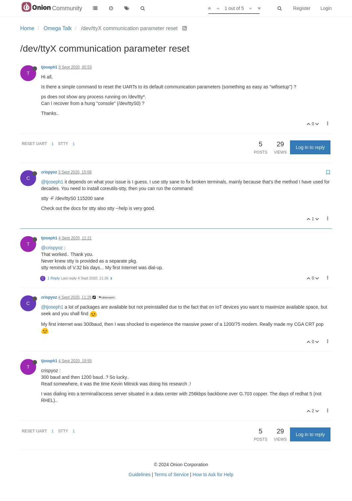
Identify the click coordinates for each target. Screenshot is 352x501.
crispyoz (49, 172)
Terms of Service (171, 474)
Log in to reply (310, 147)
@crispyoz (52, 247)
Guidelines (139, 474)
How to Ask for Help (213, 474)
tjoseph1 (49, 67)
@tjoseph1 (52, 181)
